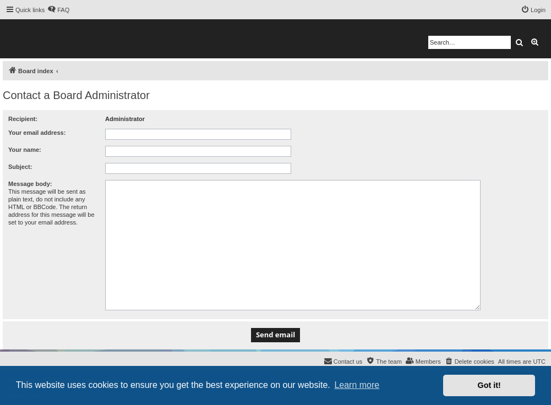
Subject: (20, 166)
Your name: (24, 149)
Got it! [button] (489, 385)
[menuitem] (58, 10)
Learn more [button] (356, 385)
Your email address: (37, 132)
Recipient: (22, 119)
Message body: (30, 183)
